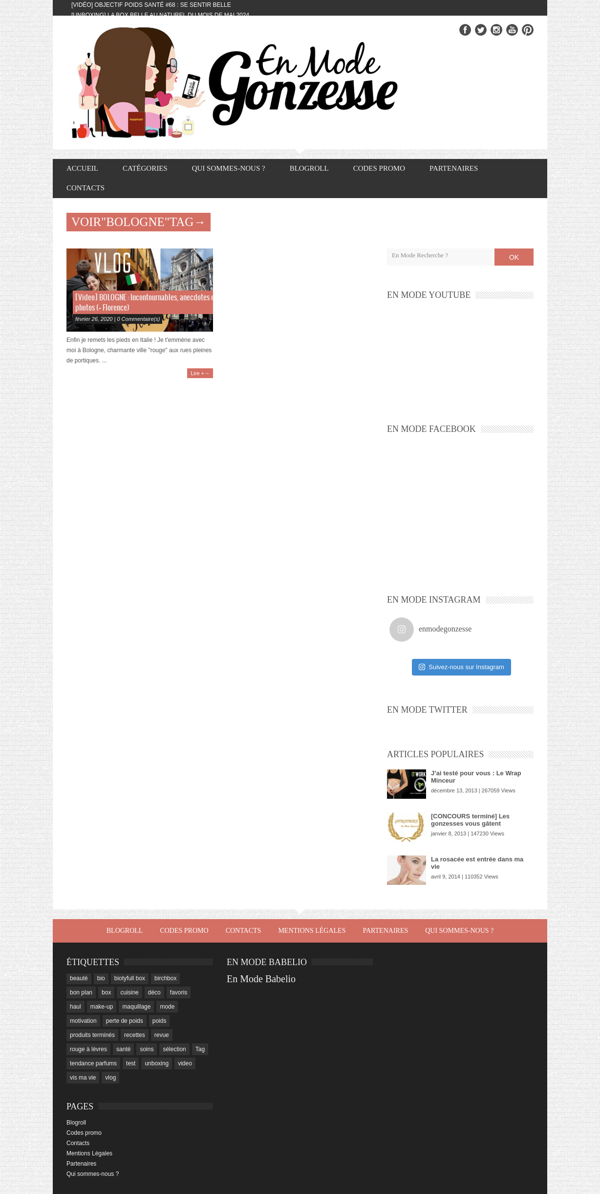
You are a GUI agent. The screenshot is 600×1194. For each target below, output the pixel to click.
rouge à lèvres (88, 1049)
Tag (200, 1049)
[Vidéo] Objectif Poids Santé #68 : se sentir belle (151, 4)
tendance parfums (93, 1063)
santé (123, 1049)
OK (514, 257)
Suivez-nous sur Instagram (461, 667)
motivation (83, 1020)
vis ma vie (83, 1077)
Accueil (82, 168)
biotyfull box (129, 978)
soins (146, 1049)
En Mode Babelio (261, 978)
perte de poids (124, 1020)
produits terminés (92, 1035)
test (130, 1063)
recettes (134, 1035)
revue (161, 1035)
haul (75, 1006)
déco (154, 992)
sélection (174, 1049)
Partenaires (453, 168)
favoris (178, 992)
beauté (79, 978)
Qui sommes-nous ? (228, 168)
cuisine (129, 992)
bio (101, 978)
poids (159, 1020)
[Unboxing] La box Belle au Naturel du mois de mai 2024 (160, 15)
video (185, 1063)
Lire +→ (200, 373)
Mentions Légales (311, 930)
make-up (101, 1006)
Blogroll (309, 168)
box (106, 992)
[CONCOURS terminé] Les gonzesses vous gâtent (470, 819)
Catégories (145, 168)
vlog (110, 1077)
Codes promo (379, 168)
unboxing (157, 1063)
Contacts (85, 188)
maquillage (136, 1006)
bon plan (81, 992)
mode (167, 1006)
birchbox (165, 978)
